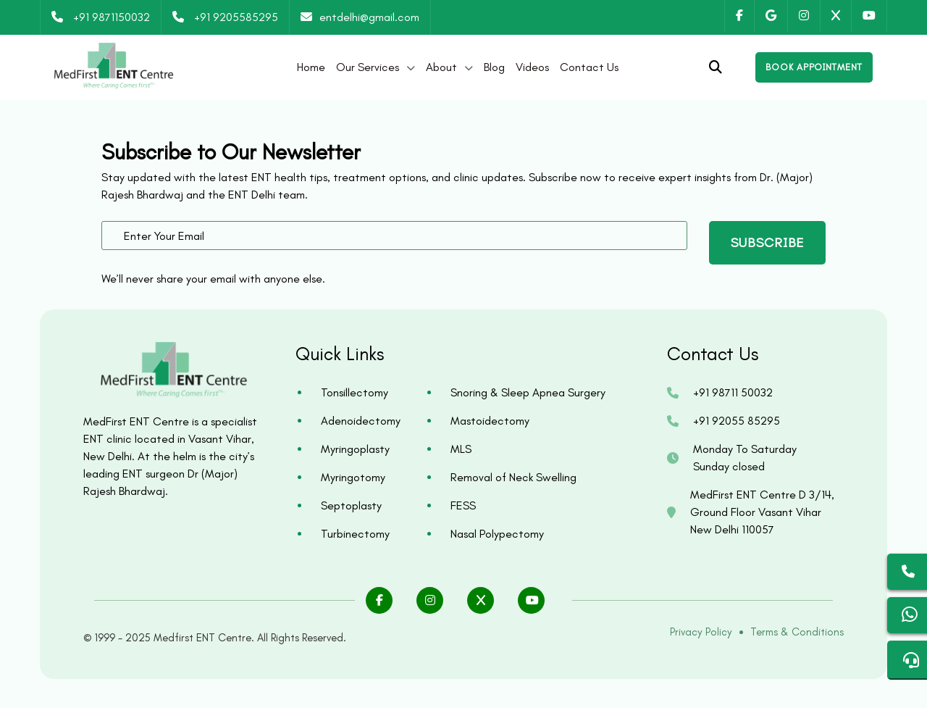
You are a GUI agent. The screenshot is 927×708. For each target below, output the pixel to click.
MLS (460, 449)
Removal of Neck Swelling (513, 477)
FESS (463, 505)
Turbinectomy (355, 534)
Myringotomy (353, 477)
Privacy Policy (701, 631)
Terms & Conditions (797, 631)
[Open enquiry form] (814, 67)
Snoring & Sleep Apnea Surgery (527, 392)
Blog (494, 67)
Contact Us (589, 67)
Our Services (367, 67)
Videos (532, 67)
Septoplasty (351, 505)
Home (311, 67)
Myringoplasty (355, 449)
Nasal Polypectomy (497, 534)
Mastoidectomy (489, 421)
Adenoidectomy (360, 421)
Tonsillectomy (354, 392)
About (441, 67)
